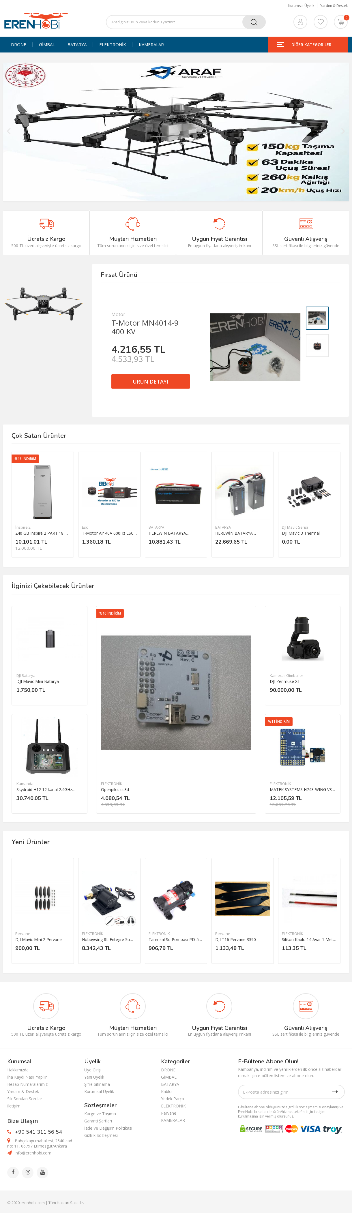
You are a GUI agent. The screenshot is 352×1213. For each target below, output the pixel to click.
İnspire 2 (23, 527)
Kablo (166, 1091)
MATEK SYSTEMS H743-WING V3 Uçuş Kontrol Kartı (301, 789)
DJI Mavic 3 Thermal (301, 533)
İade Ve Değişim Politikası (108, 1128)
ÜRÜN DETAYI (150, 381)
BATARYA (77, 44)
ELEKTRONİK (112, 44)
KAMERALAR (151, 44)
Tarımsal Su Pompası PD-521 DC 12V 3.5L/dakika (176, 939)
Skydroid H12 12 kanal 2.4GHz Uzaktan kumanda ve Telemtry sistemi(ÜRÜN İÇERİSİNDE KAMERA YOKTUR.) (45, 789)
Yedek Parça (172, 1098)
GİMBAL (47, 44)
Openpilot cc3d (115, 789)
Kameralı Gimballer (286, 675)
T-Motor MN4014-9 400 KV (145, 327)
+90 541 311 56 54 (38, 1131)
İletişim (13, 1106)
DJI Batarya (25, 675)
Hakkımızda (18, 1070)
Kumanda (24, 783)
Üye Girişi (93, 1070)
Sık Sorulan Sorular (24, 1098)
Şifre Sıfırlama (97, 1084)
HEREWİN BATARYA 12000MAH (167, 533)
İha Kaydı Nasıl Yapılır (27, 1077)
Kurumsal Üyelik (301, 5)
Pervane (22, 933)
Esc (85, 527)
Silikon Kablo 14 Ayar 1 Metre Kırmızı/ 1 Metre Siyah (309, 939)
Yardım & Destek (334, 5)
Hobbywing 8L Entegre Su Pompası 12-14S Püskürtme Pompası (108, 939)
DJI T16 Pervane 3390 (235, 939)
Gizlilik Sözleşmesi (101, 1135)
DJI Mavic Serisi (295, 527)
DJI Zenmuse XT (285, 681)
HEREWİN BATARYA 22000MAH (234, 533)
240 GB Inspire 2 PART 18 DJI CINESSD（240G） (42, 533)
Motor (118, 314)
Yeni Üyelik (94, 1077)
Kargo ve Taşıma (100, 1113)
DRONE (18, 44)
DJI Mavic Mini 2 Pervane (38, 939)
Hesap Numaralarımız (27, 1084)
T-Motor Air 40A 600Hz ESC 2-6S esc (108, 533)
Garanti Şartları (98, 1121)
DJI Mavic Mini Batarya (37, 681)
